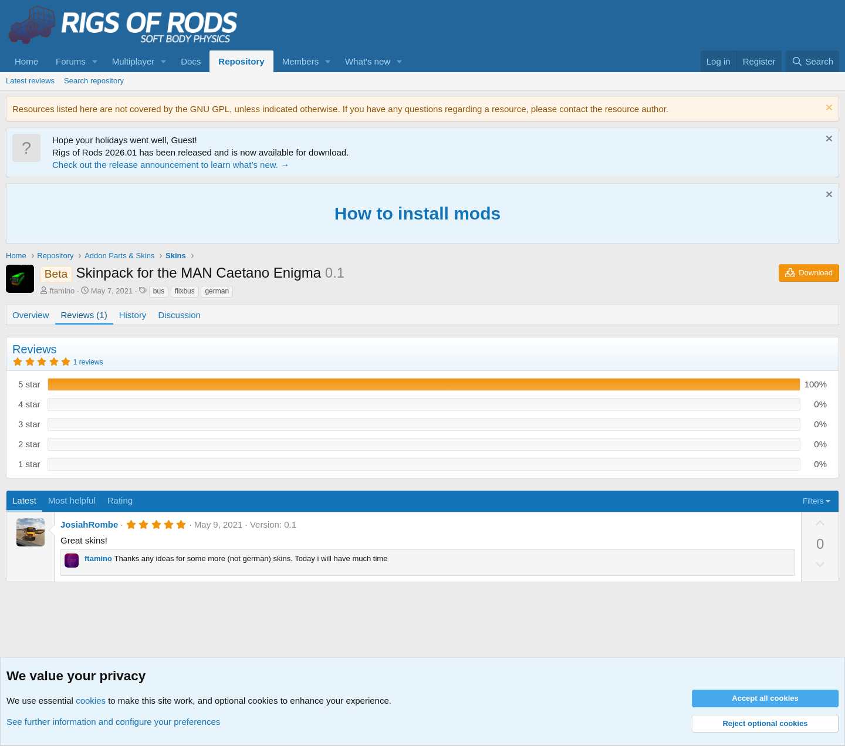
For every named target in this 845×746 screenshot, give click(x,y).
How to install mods (417, 213)
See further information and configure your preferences (113, 722)
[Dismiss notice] (828, 109)
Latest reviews (30, 80)
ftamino (62, 290)
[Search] (812, 61)
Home (26, 61)
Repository (241, 61)
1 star (29, 464)
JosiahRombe (89, 524)
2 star (29, 444)
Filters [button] (813, 501)
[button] (95, 61)
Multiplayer (133, 61)
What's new (367, 61)
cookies (91, 701)
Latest (24, 500)
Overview (30, 315)
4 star (29, 404)
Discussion (179, 315)
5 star (29, 384)
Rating (120, 500)
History (133, 315)
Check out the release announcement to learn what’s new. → (170, 165)
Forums (71, 61)
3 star (29, 424)
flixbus (185, 291)
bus (158, 291)
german (217, 291)
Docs (191, 61)
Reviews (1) (84, 315)
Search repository (94, 80)
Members (300, 61)
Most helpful (72, 500)
